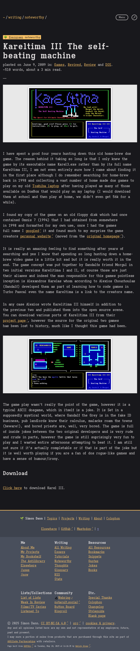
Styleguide (96, 611)
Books (92, 570)
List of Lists (31, 598)
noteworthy (34, 17)
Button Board (65, 607)
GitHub (66, 529)
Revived (74, 65)
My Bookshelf (31, 556)
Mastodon (84, 529)
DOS (108, 65)
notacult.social (66, 602)
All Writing (63, 547)
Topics (52, 518)
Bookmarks (96, 552)
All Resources (99, 547)
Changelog (96, 607)
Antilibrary (33, 561)
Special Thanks (100, 598)
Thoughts (61, 565)
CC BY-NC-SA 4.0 (53, 623)
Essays (60, 552)
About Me (28, 547)
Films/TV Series (33, 607)
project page (14, 320)
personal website (35, 236)
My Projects (30, 552)
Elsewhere (49, 529)
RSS (57, 575)
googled (32, 230)
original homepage (103, 236)
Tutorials (62, 556)
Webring (62, 598)
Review (90, 65)
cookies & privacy (100, 623)
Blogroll (61, 611)
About (98, 518)
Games (59, 65)
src (75, 623)
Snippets (94, 556)
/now (24, 575)
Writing (84, 518)
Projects (67, 518)
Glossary (61, 570)
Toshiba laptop (45, 186)
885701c (27, 646)
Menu (122, 17)
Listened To (30, 611)
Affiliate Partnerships (21, 641)
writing (14, 17)
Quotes (93, 561)
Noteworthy (63, 561)
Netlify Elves (81, 646)
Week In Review (33, 602)
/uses (25, 570)
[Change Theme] (134, 17)
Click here (12, 488)
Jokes (92, 565)
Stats (58, 579)
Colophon (113, 518)
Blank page (96, 616)
